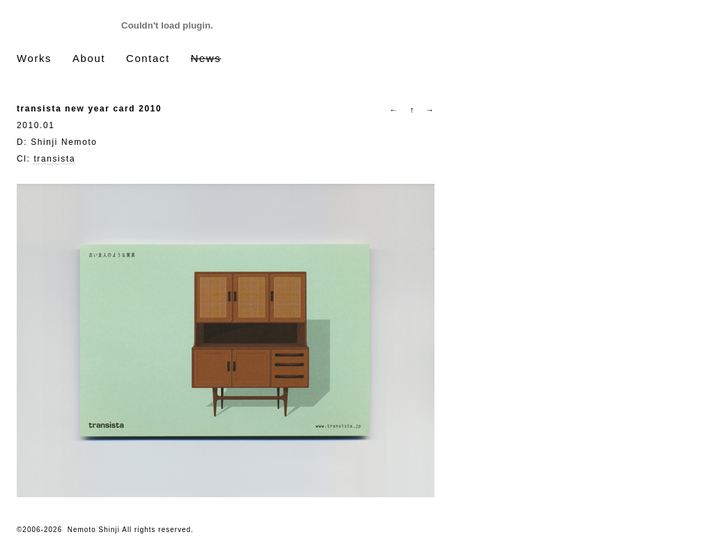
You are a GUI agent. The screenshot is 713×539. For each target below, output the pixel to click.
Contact (148, 58)
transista (54, 159)
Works (34, 58)
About (88, 58)
